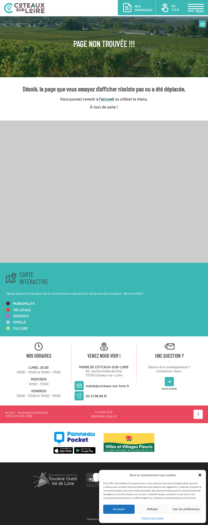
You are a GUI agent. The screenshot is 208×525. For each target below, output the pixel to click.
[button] (200, 475)
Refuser (152, 509)
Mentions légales (104, 416)
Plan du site (104, 412)
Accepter (119, 509)
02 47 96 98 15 (96, 396)
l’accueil (106, 99)
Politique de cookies (152, 517)
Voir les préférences (186, 509)
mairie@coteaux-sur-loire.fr (107, 386)
